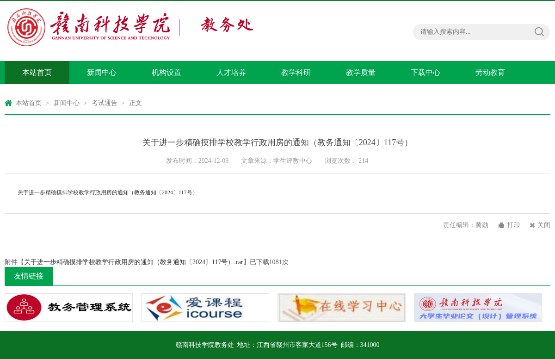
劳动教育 (490, 72)
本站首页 (37, 72)
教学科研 (296, 72)
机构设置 (166, 72)
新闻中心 (102, 72)
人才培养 (231, 72)
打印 (513, 225)
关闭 (543, 225)
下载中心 (425, 72)
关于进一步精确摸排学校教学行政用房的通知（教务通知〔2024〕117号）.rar (133, 262)
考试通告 (104, 102)
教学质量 (361, 72)
